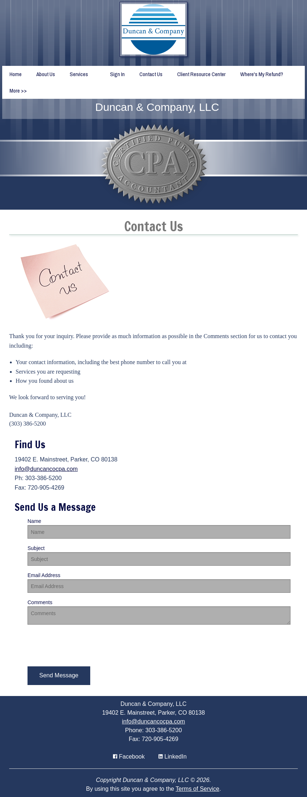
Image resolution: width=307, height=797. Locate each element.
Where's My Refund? (261, 74)
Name (34, 521)
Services (79, 74)
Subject (36, 548)
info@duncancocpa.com (46, 469)
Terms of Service (197, 789)
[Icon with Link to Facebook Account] (129, 756)
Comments (40, 602)
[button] (59, 675)
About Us (45, 74)
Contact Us (150, 74)
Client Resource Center (201, 74)
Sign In (117, 74)
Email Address (44, 575)
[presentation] (83, 645)
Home (16, 74)
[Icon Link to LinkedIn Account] (172, 756)
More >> (18, 90)
